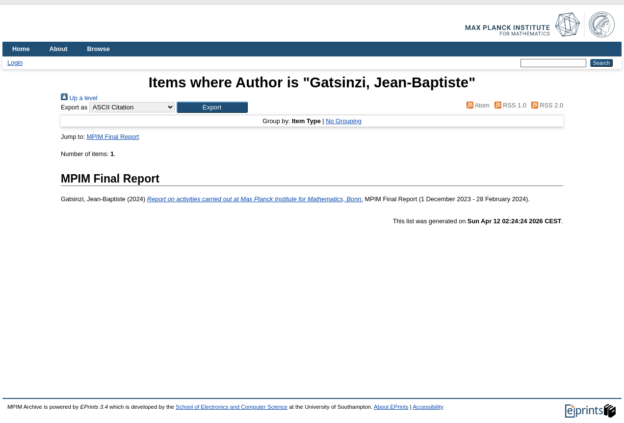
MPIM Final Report (113, 136)
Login (15, 62)
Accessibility (428, 407)
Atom (477, 105)
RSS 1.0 (508, 105)
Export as (74, 107)
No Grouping (344, 121)
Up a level (79, 98)
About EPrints (391, 407)
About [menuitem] (59, 49)
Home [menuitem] (21, 49)
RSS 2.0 (545, 105)
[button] (212, 107)
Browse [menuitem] (98, 49)
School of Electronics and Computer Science (231, 407)
